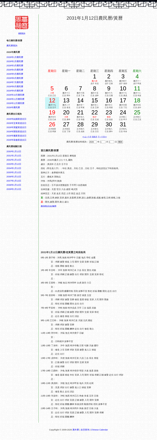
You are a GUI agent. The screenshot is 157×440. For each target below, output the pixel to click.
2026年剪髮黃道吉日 (16, 127)
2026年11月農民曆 (15, 99)
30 (109, 124)
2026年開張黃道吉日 (16, 131)
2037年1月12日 (13, 181)
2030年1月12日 (13, 151)
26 (52, 124)
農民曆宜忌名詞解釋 (48, 206)
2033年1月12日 (13, 164)
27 (66, 124)
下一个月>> (102, 137)
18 (137, 100)
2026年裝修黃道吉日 (16, 140)
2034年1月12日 (13, 168)
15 (94, 100)
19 (52, 112)
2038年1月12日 (13, 185)
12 (52, 100)
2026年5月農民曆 (14, 74)
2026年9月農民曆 (14, 91)
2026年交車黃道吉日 (16, 123)
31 (123, 124)
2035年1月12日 (13, 172)
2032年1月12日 (13, 160)
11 (137, 88)
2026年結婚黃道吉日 (16, 119)
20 (66, 112)
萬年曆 (75, 430)
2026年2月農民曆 (14, 61)
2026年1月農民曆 (14, 57)
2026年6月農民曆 (14, 78)
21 (80, 112)
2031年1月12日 (13, 156)
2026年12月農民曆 (15, 103)
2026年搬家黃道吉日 (16, 136)
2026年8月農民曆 (14, 86)
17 (123, 100)
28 (80, 124)
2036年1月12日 (13, 176)
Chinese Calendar (99, 430)
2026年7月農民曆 (14, 82)
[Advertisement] (18, 329)
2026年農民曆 (13, 107)
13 (66, 100)
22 (94, 112)
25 (137, 112)
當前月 (94, 137)
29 (94, 124)
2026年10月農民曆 (15, 95)
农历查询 (85, 430)
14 (80, 100)
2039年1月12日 (13, 189)
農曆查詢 (21, 33)
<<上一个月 (87, 137)
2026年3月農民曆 (14, 65)
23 (109, 112)
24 (123, 112)
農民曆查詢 (11, 45)
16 (109, 100)
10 (123, 88)
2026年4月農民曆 (14, 70)
